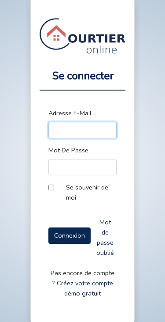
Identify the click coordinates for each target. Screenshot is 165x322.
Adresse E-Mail (70, 113)
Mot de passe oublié (105, 237)
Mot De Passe (68, 150)
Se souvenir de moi (87, 192)
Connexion (69, 235)
